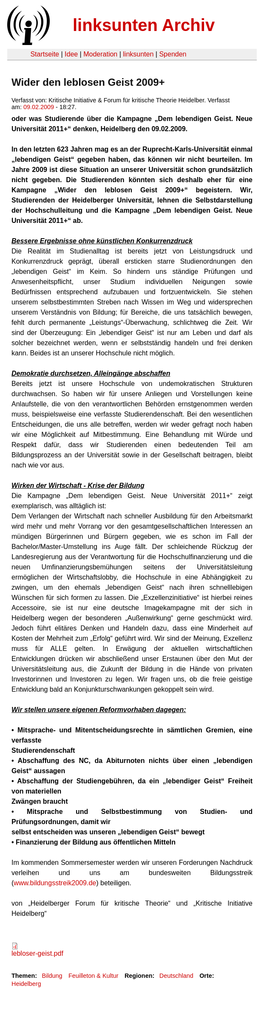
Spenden (172, 54)
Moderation (100, 54)
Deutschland (176, 975)
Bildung (52, 975)
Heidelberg (26, 983)
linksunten (138, 54)
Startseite (44, 54)
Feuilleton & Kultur (93, 975)
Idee (71, 54)
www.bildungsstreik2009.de (55, 883)
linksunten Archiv (144, 25)
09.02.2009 (38, 107)
